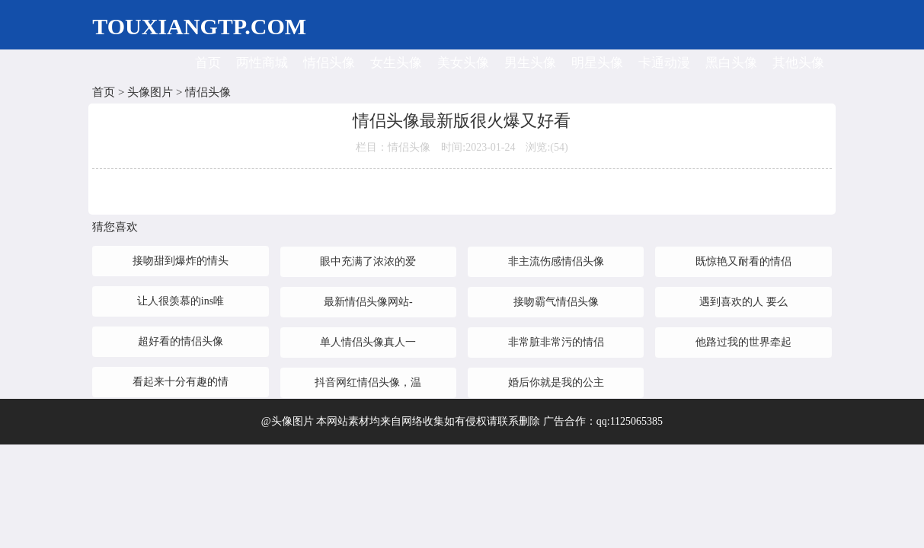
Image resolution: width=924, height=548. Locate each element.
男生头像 (530, 63)
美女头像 (463, 63)
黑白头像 (731, 63)
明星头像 (597, 63)
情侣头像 (329, 63)
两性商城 (262, 63)
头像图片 (150, 92)
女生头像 (396, 63)
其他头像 (798, 63)
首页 (208, 63)
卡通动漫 (664, 63)
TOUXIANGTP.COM (199, 26)
